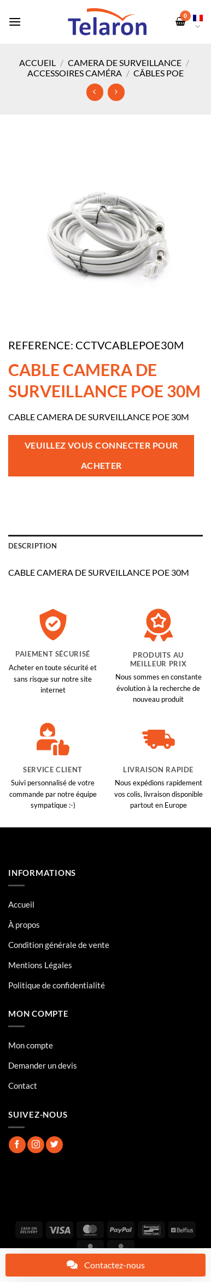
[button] (14, 21)
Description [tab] (32, 545)
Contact (22, 1085)
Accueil (37, 62)
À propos (24, 924)
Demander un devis (42, 1065)
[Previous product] (116, 92)
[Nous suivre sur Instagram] (35, 1144)
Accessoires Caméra (74, 73)
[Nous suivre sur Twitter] (54, 1144)
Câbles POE (158, 73)
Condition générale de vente (58, 945)
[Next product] (94, 92)
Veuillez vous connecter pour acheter (101, 455)
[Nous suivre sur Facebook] (17, 1144)
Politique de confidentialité (56, 985)
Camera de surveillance (124, 62)
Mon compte (30, 1045)
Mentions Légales (40, 965)
